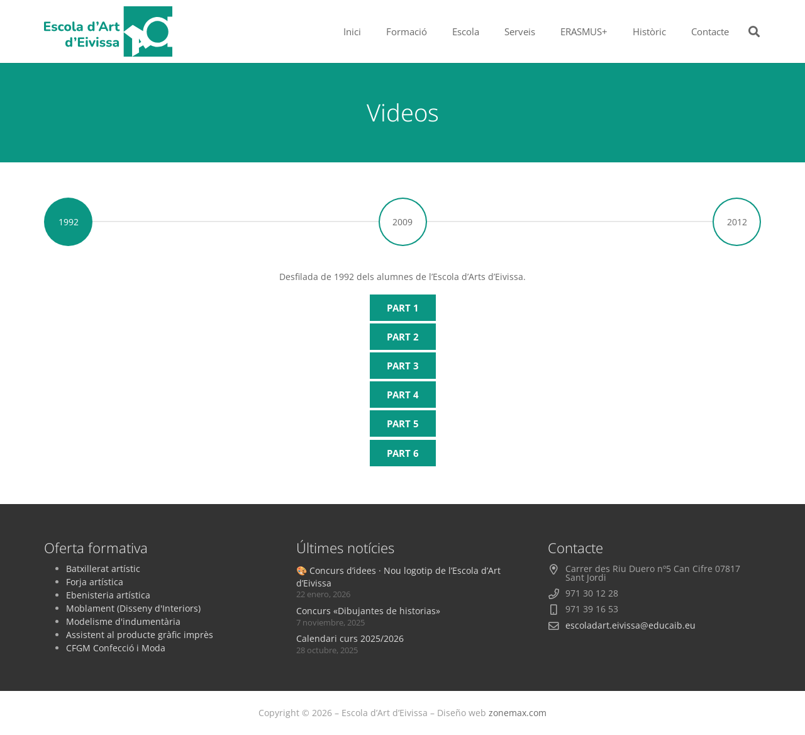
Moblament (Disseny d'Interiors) (133, 608)
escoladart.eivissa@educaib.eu (630, 625)
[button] (754, 31)
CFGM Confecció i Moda (115, 648)
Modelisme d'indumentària (123, 621)
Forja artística (94, 582)
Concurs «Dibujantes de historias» (368, 611)
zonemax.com (518, 713)
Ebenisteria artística (108, 595)
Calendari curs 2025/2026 (350, 638)
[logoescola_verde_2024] (108, 31)
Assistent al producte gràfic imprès (139, 635)
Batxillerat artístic (103, 569)
